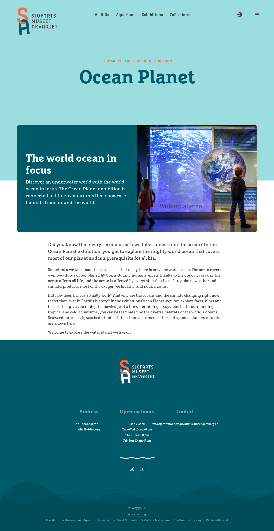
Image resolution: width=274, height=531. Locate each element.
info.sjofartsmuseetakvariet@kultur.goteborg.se (185, 424)
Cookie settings (137, 514)
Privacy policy (137, 508)
